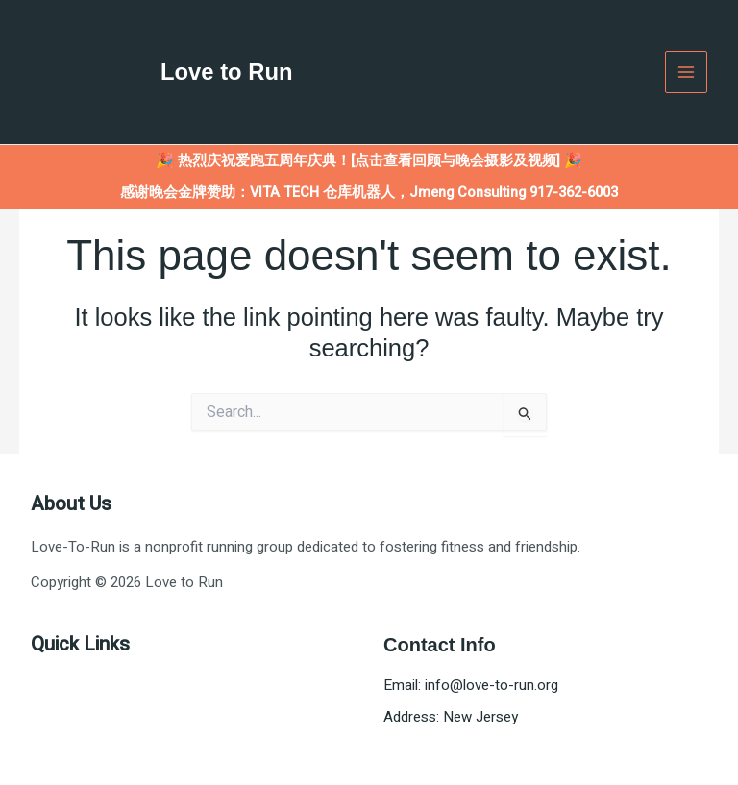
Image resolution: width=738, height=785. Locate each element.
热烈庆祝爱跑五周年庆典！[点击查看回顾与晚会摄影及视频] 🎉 (380, 160)
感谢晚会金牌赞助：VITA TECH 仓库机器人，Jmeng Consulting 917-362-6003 (369, 193)
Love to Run (227, 72)
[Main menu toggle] (686, 72)
